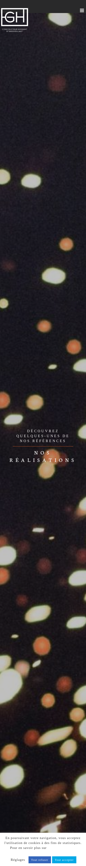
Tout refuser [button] (39, 860)
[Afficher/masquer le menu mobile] (82, 10)
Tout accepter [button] (64, 860)
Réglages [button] (18, 860)
